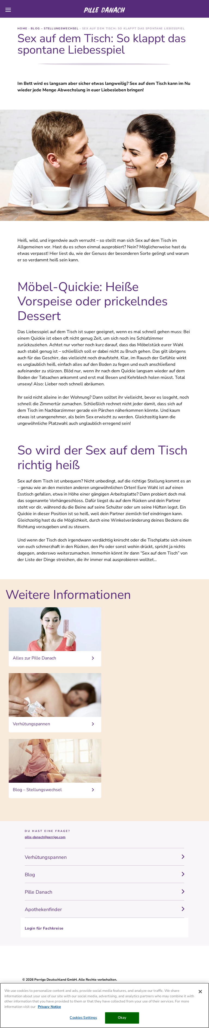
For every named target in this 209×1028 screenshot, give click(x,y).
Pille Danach (38, 892)
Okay (122, 1017)
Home (23, 28)
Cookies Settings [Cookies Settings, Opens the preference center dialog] (83, 1017)
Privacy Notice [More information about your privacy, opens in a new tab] (49, 1006)
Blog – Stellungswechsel (55, 28)
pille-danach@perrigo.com (45, 837)
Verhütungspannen (46, 857)
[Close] (200, 992)
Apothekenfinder (43, 909)
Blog (30, 874)
